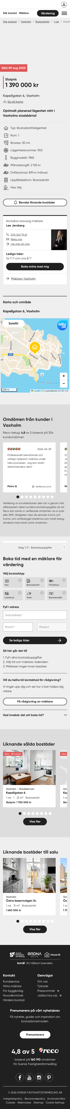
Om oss (42, 981)
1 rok (56, 21)
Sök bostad (10, 13)
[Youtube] (29, 1077)
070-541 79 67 (19, 234)
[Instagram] (39, 1077)
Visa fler (35, 821)
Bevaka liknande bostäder (35, 201)
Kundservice (11, 981)
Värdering (48, 13)
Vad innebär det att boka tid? (23, 715)
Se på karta (15, 101)
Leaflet (36, 391)
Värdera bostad (13, 1000)
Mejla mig (16, 239)
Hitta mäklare (12, 986)
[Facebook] (20, 1077)
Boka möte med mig (35, 266)
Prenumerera (35, 1034)
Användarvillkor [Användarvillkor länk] (56, 1098)
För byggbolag (13, 991)
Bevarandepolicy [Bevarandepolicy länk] (35, 1098)
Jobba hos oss (47, 995)
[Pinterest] (49, 1077)
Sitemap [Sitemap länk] (38, 1102)
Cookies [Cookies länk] (11, 1102)
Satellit (13, 323)
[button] (64, 13)
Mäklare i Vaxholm (23, 278)
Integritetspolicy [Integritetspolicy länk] (13, 1098)
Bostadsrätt (42, 21)
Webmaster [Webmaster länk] (24, 1102)
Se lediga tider (19, 640)
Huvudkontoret (13, 995)
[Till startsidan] (27, 5)
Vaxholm (26, 21)
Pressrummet (46, 991)
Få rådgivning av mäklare (35, 701)
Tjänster (42, 986)
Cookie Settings (55, 1102)
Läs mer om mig (20, 243)
